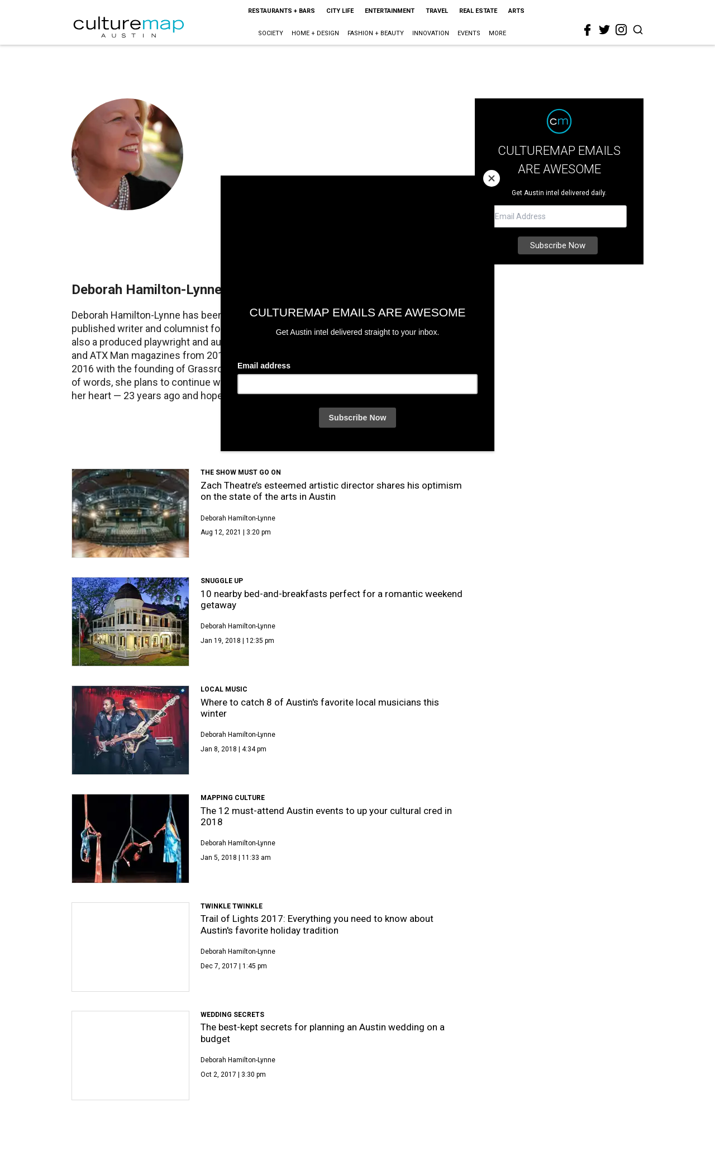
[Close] (491, 178)
